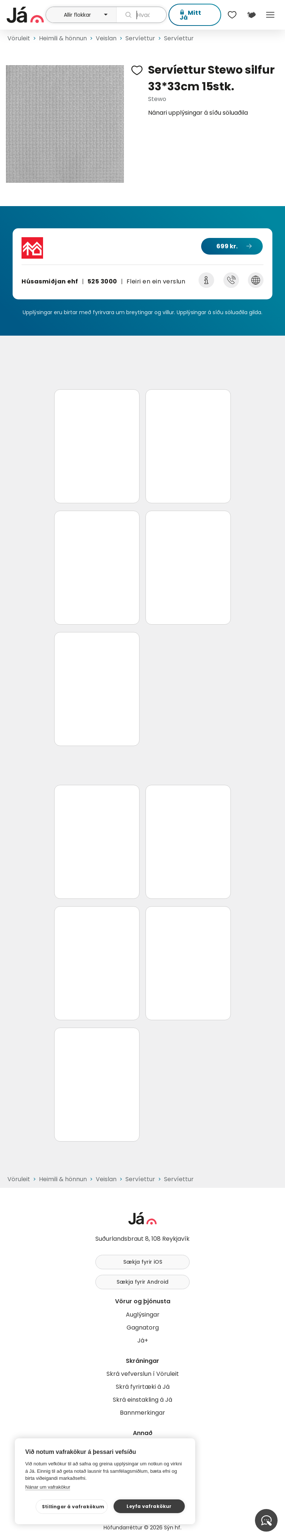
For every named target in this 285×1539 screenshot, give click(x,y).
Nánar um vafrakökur (47, 1487)
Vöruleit (18, 38)
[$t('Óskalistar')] (232, 15)
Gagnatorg (143, 1327)
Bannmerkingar (142, 1412)
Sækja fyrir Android (142, 1282)
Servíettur (140, 38)
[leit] (141, 15)
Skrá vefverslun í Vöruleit (143, 1374)
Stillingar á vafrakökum (73, 1506)
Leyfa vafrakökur (149, 1506)
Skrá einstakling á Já (142, 1399)
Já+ (142, 1340)
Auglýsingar (143, 1314)
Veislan (106, 38)
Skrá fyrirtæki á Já (143, 1386)
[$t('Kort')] (251, 15)
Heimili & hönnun (63, 38)
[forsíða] (25, 15)
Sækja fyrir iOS (142, 1262)
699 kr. (227, 246)
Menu (270, 15)
